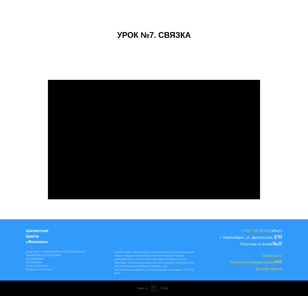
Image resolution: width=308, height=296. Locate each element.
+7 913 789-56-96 (254, 231)
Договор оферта (269, 269)
